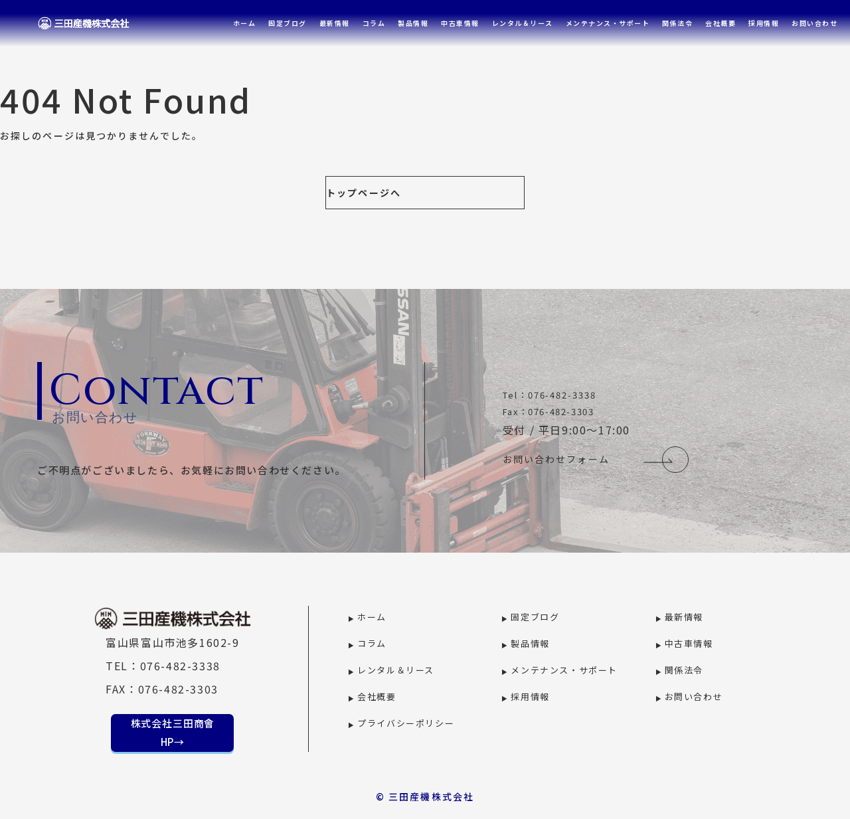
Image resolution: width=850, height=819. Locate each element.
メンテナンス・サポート (608, 23)
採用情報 (763, 23)
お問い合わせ (814, 23)
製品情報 (413, 23)
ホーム (244, 23)
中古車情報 (460, 23)
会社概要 (720, 23)
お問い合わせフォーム (556, 459)
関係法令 (677, 23)
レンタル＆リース (522, 23)
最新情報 (334, 23)
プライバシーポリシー (405, 723)
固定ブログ (287, 23)
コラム (374, 23)
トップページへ (363, 192)
